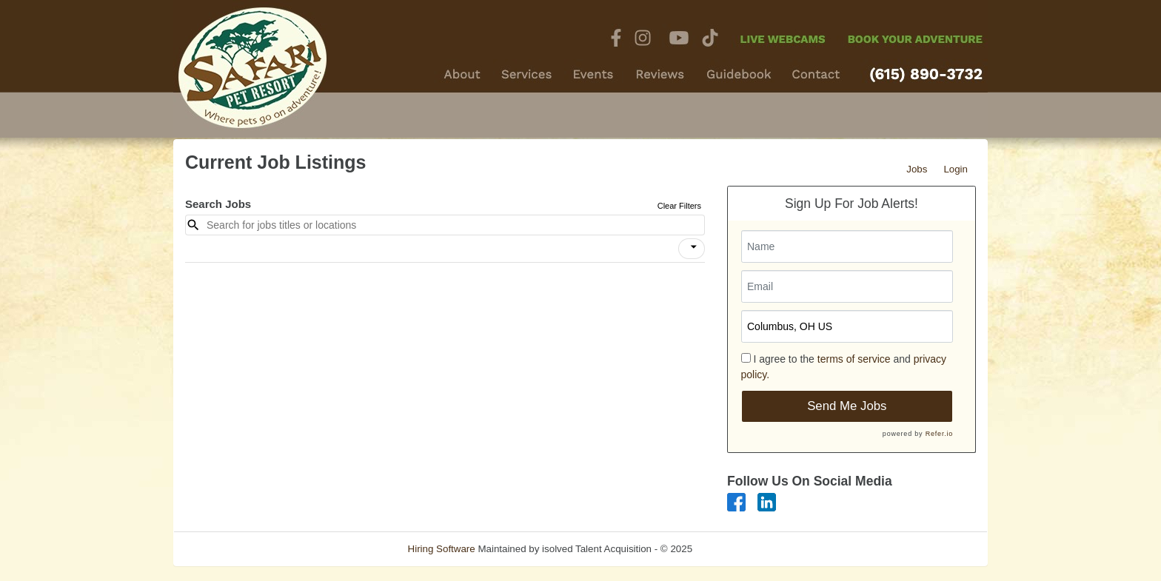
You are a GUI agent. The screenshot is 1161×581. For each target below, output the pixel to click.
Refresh (736, 548)
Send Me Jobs (846, 406)
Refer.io (939, 433)
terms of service (854, 359)
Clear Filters (679, 205)
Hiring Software (441, 548)
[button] (691, 248)
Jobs (916, 169)
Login (955, 169)
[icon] (693, 247)
